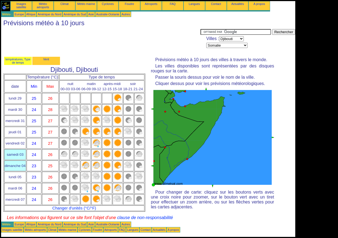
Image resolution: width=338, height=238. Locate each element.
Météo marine (86, 3)
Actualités (237, 3)
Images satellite (21, 5)
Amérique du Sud (75, 14)
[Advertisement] (100, 41)
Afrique (31, 14)
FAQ (173, 3)
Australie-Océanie (107, 14)
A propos (259, 3)
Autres (126, 14)
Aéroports (151, 3)
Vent (46, 59)
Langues (194, 3)
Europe (19, 14)
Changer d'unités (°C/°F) (74, 208)
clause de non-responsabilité (145, 217)
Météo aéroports (43, 5)
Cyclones (108, 3)
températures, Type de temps (18, 61)
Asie (91, 14)
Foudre (129, 3)
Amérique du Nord (49, 14)
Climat (64, 3)
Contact (216, 3)
